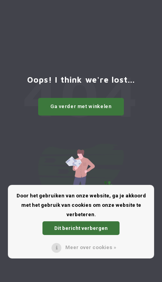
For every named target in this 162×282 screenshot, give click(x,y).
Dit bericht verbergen (81, 228)
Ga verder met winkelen (80, 106)
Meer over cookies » (90, 247)
